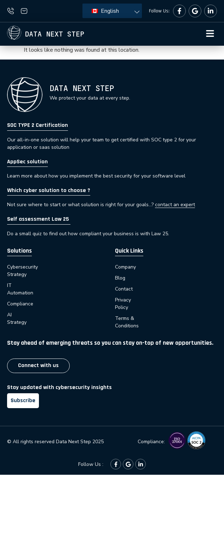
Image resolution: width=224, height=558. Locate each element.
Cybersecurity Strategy (33, 267)
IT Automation (23, 278)
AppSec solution (27, 161)
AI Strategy (20, 300)
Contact (124, 289)
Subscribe (23, 385)
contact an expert (175, 204)
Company (125, 267)
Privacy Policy (130, 300)
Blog (120, 278)
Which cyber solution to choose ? (48, 190)
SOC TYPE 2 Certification (37, 125)
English (105, 11)
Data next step (54, 34)
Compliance (21, 289)
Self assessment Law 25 (38, 219)
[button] (210, 34)
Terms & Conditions (137, 311)
